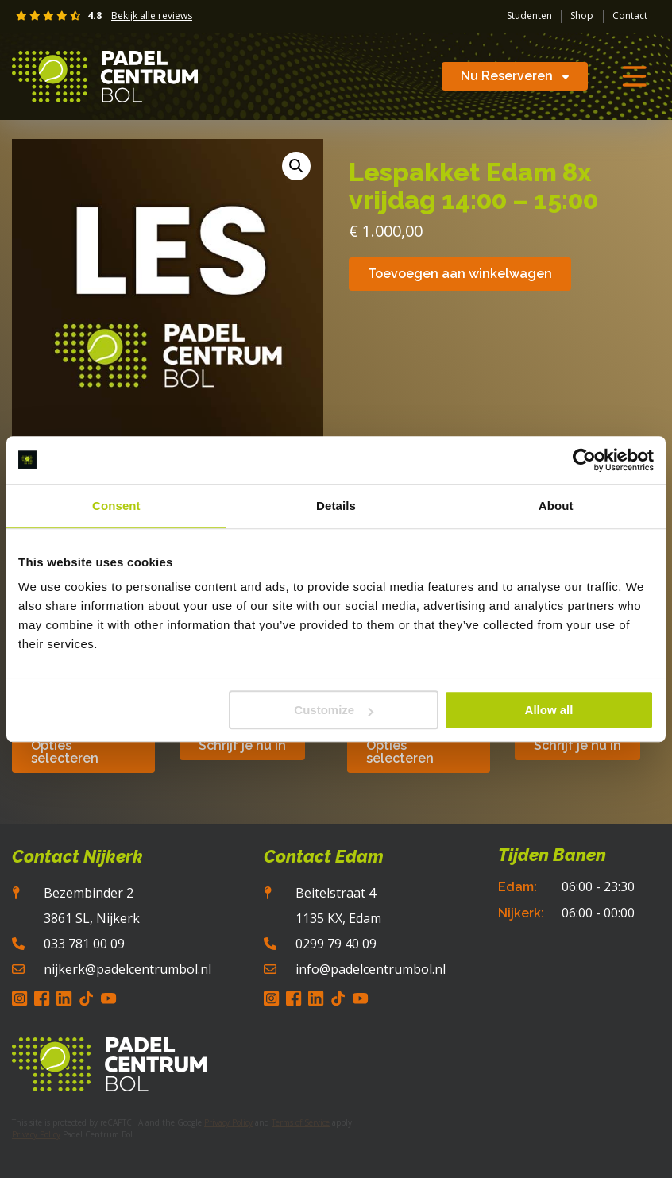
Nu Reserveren (515, 75)
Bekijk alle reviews (151, 16)
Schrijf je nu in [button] (242, 745)
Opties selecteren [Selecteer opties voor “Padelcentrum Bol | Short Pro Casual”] (400, 752)
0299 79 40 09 (336, 943)
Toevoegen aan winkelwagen (460, 273)
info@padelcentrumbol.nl (370, 969)
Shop (581, 16)
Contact (629, 16)
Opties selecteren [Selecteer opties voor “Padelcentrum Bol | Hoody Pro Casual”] (64, 752)
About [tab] (556, 505)
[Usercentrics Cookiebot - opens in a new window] (584, 460)
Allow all (549, 709)
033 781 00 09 (84, 943)
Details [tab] (336, 505)
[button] (296, 166)
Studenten (529, 16)
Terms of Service (301, 1122)
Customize (333, 709)
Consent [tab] (116, 505)
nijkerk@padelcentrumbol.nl (127, 969)
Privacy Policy (228, 1122)
